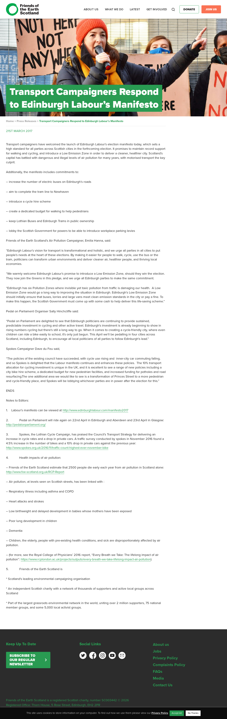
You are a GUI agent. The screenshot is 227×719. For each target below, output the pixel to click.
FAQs (157, 671)
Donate (189, 9)
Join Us (211, 9)
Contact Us (163, 685)
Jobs (157, 651)
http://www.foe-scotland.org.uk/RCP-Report (35, 472)
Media (158, 678)
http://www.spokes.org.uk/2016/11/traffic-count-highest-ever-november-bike (57, 448)
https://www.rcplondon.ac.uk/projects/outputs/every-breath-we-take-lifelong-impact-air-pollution (86, 559)
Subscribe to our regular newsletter (22, 660)
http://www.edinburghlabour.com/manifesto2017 (95, 410)
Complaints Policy (169, 665)
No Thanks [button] (193, 713)
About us (161, 644)
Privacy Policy (165, 658)
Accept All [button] (177, 713)
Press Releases (26, 121)
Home (10, 121)
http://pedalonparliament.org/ (26, 425)
